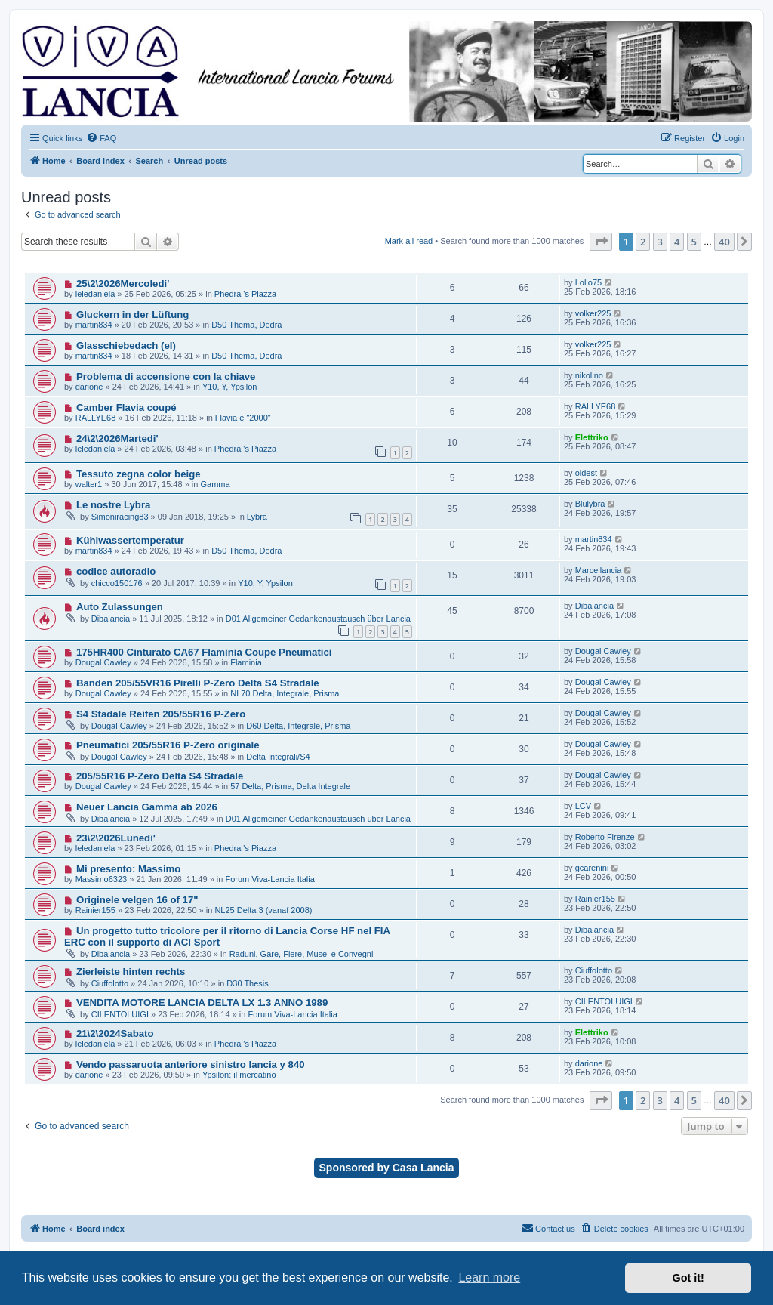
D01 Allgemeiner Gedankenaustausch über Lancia (318, 618)
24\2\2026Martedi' (117, 438)
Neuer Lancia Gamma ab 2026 (146, 807)
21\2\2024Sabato (115, 1033)
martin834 (93, 324)
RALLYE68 (95, 417)
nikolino (589, 375)
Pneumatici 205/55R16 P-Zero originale (168, 745)
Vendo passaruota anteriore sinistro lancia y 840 (190, 1064)
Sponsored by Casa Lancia (386, 1168)
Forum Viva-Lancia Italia (269, 879)
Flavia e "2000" (243, 417)
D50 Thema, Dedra (246, 324)
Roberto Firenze (605, 836)
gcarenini (592, 867)
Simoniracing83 (120, 516)
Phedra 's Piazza (245, 293)
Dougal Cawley (103, 662)
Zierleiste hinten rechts (130, 971)
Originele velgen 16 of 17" (137, 899)
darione (89, 386)
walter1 (88, 484)
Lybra (257, 516)
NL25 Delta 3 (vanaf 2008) (263, 910)
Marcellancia (598, 570)
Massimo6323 (101, 879)
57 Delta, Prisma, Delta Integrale (290, 786)
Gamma (214, 484)
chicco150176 (117, 583)
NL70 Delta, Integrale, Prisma (284, 693)
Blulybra (590, 503)
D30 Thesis (247, 983)
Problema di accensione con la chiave (165, 376)
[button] (601, 242)
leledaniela (95, 293)
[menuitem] (101, 138)
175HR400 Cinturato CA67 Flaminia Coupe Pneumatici (204, 652)
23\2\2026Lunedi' (116, 838)
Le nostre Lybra (113, 505)
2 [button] (642, 241)
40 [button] (724, 241)
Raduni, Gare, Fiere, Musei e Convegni (301, 953)
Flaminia (246, 662)
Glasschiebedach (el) (126, 345)
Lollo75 (588, 282)
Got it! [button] (688, 1278)
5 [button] (694, 241)
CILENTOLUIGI (120, 1014)
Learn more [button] (489, 1277)
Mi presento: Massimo (128, 869)
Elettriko (591, 437)
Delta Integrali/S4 (278, 756)
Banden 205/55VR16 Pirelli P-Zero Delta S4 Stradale (197, 683)
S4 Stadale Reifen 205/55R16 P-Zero (160, 714)
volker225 (593, 313)
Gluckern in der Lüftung (132, 314)
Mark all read (409, 240)
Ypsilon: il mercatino (239, 1074)
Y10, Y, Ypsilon (229, 386)
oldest (586, 472)
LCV (583, 805)
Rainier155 (95, 910)
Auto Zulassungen (119, 606)
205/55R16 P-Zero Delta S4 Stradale (159, 776)
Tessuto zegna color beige (138, 474)
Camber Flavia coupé (126, 407)
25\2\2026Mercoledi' (122, 283)
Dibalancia (110, 618)
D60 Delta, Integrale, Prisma (298, 725)
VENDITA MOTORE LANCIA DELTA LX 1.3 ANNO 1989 (202, 1002)
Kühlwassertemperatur (130, 540)
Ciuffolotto (109, 983)
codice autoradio (116, 571)
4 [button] (676, 241)
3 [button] (660, 241)
